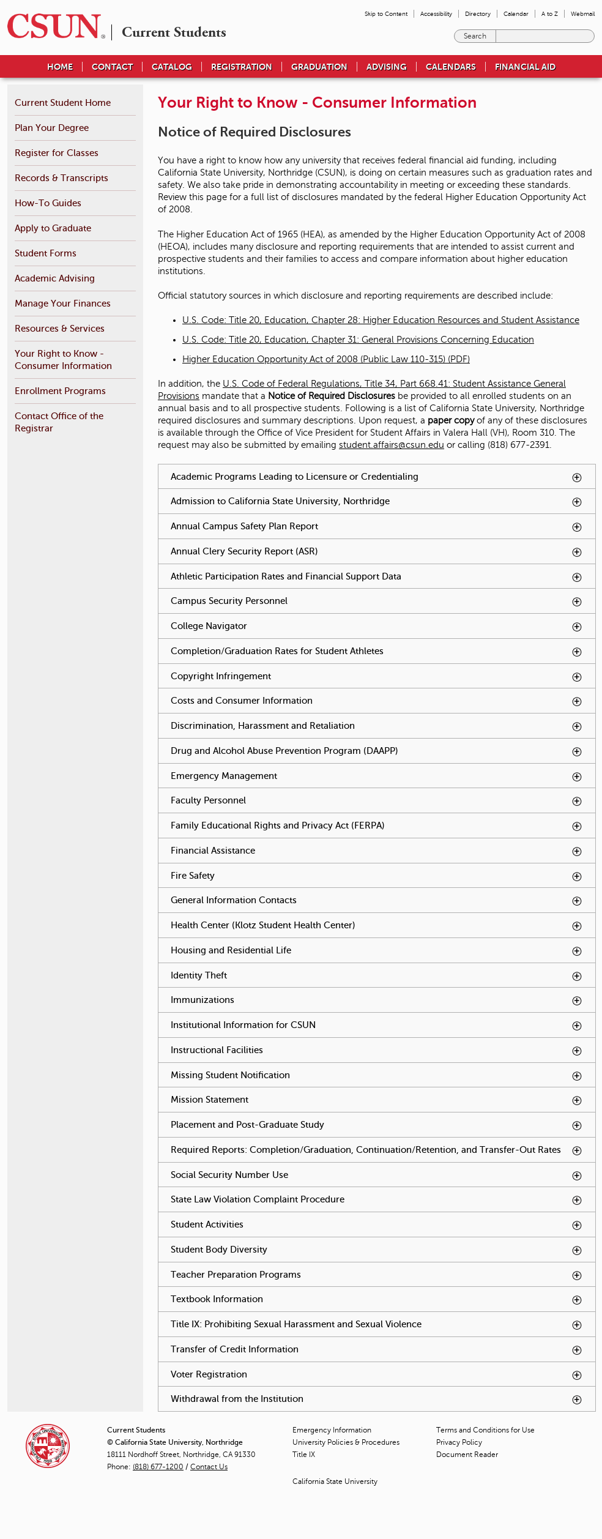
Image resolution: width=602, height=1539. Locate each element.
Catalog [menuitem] (172, 67)
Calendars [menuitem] (451, 67)
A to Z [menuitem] (549, 13)
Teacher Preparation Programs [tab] (377, 1275)
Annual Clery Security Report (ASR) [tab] (377, 551)
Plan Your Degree (52, 127)
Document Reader (467, 1454)
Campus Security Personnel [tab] (377, 601)
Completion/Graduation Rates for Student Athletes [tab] (377, 651)
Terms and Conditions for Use (485, 1430)
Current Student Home (63, 102)
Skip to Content (386, 13)
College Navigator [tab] (377, 626)
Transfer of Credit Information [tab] (377, 1349)
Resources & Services (60, 328)
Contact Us (209, 1467)
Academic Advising (55, 278)
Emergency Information (331, 1430)
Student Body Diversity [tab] (377, 1249)
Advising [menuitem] (386, 67)
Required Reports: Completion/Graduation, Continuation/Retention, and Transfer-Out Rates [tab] (383, 1153)
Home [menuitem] (60, 67)
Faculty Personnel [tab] (377, 800)
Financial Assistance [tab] (377, 850)
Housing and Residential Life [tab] (377, 950)
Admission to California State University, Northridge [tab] (377, 501)
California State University (334, 1481)
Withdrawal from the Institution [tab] (377, 1399)
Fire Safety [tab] (377, 876)
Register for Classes (56, 152)
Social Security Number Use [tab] (377, 1175)
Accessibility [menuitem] (436, 13)
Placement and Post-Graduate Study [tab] (377, 1125)
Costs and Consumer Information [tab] (377, 701)
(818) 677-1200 (158, 1467)
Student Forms (45, 253)
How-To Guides (48, 203)
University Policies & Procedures (345, 1442)
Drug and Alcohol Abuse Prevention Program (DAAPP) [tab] (377, 751)
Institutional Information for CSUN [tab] (377, 1025)
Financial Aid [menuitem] (525, 67)
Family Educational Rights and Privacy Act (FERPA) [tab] (377, 825)
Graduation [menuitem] (319, 67)
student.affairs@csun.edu (391, 445)
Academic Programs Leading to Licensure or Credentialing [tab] (377, 477)
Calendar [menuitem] (516, 13)
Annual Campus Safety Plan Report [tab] (377, 526)
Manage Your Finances (63, 303)
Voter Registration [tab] (377, 1374)
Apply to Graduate (53, 228)
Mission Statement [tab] (377, 1100)
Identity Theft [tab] (377, 975)
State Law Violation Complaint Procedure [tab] (377, 1199)
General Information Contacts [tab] (377, 900)
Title (303, 1454)
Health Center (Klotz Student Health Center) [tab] (377, 925)
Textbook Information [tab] (377, 1299)
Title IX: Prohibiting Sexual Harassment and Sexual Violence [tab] (377, 1324)
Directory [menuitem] (478, 13)
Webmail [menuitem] (583, 13)
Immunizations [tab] (377, 1000)
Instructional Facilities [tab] (377, 1050)
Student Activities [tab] (377, 1224)
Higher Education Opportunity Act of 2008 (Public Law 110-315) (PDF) (326, 359)
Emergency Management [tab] (377, 776)
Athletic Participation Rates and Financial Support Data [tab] (377, 576)
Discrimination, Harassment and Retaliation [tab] (377, 726)
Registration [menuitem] (241, 67)
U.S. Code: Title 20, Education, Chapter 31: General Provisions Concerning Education (358, 340)
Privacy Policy (459, 1442)
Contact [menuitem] (112, 67)
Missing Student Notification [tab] (377, 1075)
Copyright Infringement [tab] (377, 676)
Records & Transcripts (61, 178)
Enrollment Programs (60, 391)
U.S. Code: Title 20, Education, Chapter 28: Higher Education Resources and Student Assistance (380, 320)
